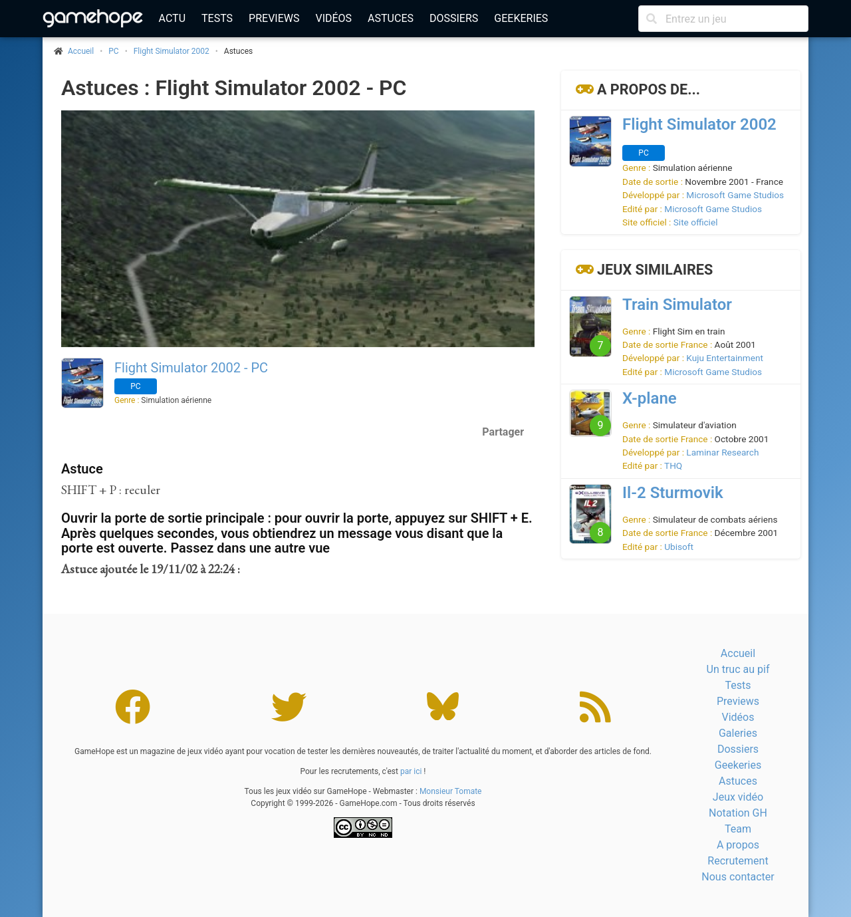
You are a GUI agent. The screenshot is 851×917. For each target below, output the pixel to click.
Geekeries (521, 18)
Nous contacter (737, 876)
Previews (274, 18)
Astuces (391, 18)
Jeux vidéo (738, 797)
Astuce (82, 469)
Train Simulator (677, 304)
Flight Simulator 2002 (171, 51)
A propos (738, 845)
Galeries (738, 733)
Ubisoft (678, 546)
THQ (673, 465)
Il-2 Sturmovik (672, 492)
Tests (217, 18)
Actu (172, 18)
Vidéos (333, 18)
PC (113, 51)
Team (738, 829)
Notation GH (738, 813)
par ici (411, 771)
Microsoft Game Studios (735, 195)
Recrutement (737, 860)
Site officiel (695, 222)
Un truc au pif (738, 669)
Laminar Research (722, 452)
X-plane (649, 398)
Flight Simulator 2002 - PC (191, 368)
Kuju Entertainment (724, 357)
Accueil (738, 653)
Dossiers (453, 18)
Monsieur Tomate (451, 791)
